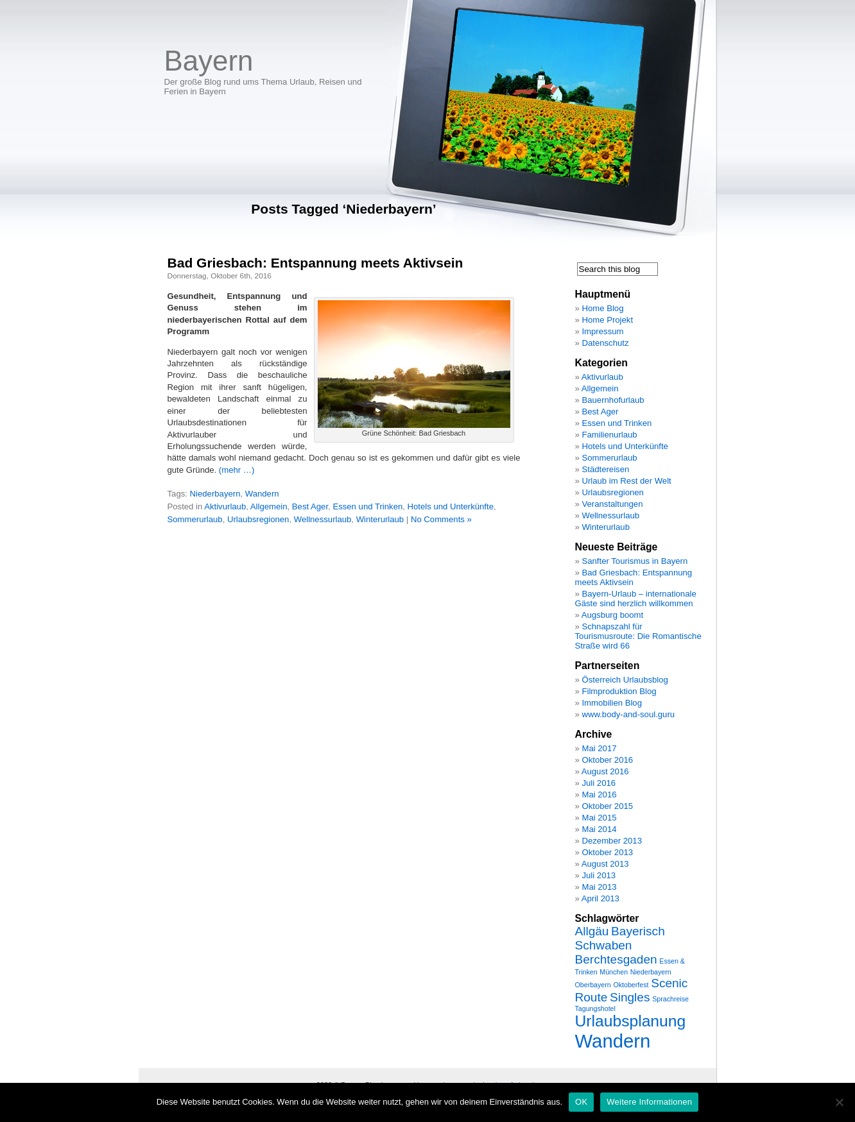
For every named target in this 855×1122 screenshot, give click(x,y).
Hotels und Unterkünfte (451, 506)
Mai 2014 (599, 829)
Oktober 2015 (607, 806)
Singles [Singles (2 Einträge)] (630, 997)
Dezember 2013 (612, 841)
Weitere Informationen (649, 1102)
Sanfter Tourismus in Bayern (634, 561)
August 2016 (605, 771)
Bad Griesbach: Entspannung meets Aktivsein (315, 262)
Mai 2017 (599, 748)
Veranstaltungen (612, 504)
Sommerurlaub (195, 519)
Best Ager (310, 506)
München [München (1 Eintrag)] (614, 972)
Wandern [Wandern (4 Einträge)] (613, 1040)
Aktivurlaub (225, 506)
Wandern (262, 493)
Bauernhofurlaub (613, 400)
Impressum (602, 331)
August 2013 (605, 864)
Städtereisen (605, 469)
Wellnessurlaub (323, 519)
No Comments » (441, 519)
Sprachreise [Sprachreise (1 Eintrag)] (670, 999)
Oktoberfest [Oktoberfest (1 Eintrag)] (630, 985)
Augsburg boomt (612, 615)
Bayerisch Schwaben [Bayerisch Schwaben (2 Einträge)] (620, 938)
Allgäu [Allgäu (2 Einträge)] (592, 931)
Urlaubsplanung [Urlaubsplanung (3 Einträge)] (630, 1021)
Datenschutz (605, 343)
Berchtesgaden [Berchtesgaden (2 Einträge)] (616, 959)
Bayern (209, 60)
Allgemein (269, 506)
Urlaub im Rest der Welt (626, 481)
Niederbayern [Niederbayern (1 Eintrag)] (650, 972)
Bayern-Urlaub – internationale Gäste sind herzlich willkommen (635, 598)
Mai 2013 (599, 887)
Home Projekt (607, 320)
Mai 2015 (599, 817)
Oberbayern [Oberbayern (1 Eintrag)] (593, 985)
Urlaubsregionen (258, 519)
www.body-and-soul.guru (628, 714)
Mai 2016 (599, 794)
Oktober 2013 (607, 852)
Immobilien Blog (612, 703)
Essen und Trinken (367, 506)
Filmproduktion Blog (619, 691)
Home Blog (602, 308)
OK (581, 1102)
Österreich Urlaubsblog (625, 679)
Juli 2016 (599, 783)
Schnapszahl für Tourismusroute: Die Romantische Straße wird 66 (638, 636)
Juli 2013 (599, 875)
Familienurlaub (609, 434)
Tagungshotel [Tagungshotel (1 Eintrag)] (595, 1008)
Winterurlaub (380, 519)
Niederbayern (215, 493)
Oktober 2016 (607, 760)
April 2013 (600, 898)
